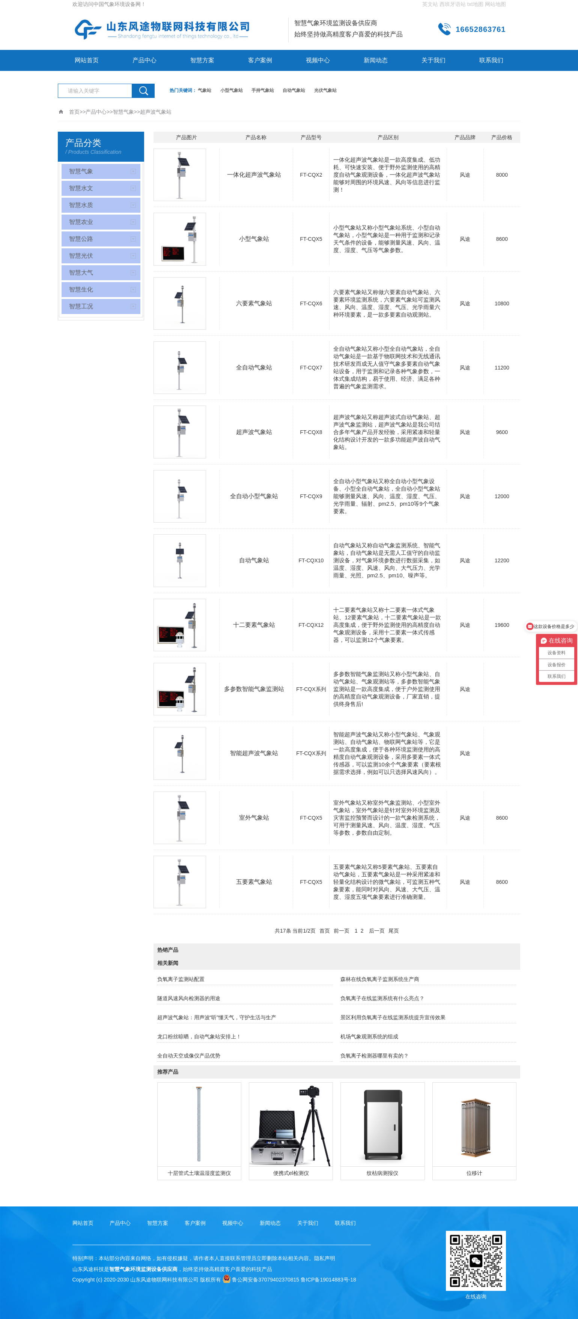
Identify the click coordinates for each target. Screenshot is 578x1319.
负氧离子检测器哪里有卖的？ (374, 1056)
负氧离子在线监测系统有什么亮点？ (382, 998)
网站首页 (87, 60)
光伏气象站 (325, 90)
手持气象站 (262, 90)
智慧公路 (81, 239)
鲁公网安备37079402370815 (261, 1280)
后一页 (377, 931)
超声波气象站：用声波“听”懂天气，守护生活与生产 (216, 1017)
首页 (74, 112)
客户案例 (260, 60)
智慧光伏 (81, 255)
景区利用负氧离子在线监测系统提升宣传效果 (393, 1017)
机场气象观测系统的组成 (369, 1037)
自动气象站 (294, 90)
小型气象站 (231, 90)
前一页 (341, 931)
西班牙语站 (453, 4)
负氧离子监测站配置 (181, 979)
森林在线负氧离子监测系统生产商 (379, 979)
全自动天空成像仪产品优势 (188, 1056)
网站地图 (495, 4)
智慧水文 (81, 188)
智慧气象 (123, 112)
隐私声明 (324, 1258)
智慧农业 (81, 222)
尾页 (393, 931)
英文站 (430, 4)
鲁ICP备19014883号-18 (328, 1280)
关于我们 (433, 60)
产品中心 (144, 60)
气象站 (204, 90)
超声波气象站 (156, 112)
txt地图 (475, 4)
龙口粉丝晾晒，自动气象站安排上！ (199, 1037)
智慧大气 (81, 272)
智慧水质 (81, 205)
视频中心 (318, 60)
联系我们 (491, 60)
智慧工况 (81, 306)
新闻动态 (376, 60)
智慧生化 (81, 289)
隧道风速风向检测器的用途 (188, 998)
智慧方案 (202, 60)
